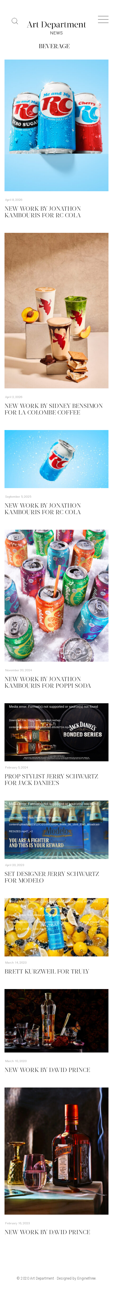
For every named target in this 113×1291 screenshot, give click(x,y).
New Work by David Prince (47, 1233)
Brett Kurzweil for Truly (47, 972)
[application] (56, 732)
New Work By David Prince (47, 1070)
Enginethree (86, 1278)
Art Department (42, 1278)
